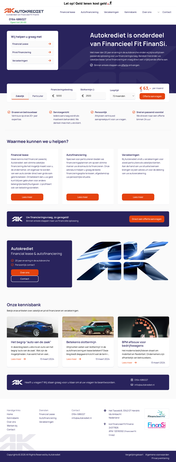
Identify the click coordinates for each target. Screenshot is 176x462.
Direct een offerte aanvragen (147, 219)
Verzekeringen (97, 12)
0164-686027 (165, 10)
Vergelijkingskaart (134, 454)
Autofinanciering (76, 12)
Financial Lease (20, 43)
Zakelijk (20, 96)
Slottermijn (87, 89)
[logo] (22, 11)
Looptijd (114, 90)
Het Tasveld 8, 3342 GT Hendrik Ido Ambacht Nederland (124, 414)
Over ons (129, 12)
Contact (143, 12)
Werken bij (12, 425)
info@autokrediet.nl (143, 384)
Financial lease (55, 12)
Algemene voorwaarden (157, 454)
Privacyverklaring (160, 458)
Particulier (37, 96)
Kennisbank (115, 12)
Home (10, 414)
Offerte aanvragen (152, 96)
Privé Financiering (21, 52)
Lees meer (27, 197)
